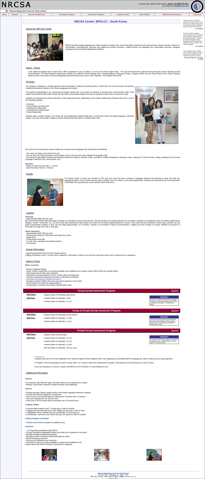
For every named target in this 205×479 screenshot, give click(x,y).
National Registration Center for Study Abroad (113, 473)
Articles (111, 478)
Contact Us (197, 14)
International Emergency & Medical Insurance (43, 279)
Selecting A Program (66, 14)
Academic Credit (123, 14)
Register (15, 14)
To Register (39, 357)
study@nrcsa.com (181, 6)
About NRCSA (144, 14)
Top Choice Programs (96, 14)
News (116, 478)
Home (4, 14)
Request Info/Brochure (36, 14)
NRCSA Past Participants (172, 14)
